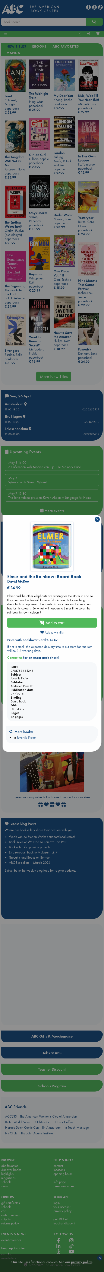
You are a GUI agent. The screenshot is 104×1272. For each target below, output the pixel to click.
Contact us (14, 657)
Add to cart (52, 622)
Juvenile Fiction (27, 737)
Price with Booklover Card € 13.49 (32, 640)
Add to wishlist (51, 632)
